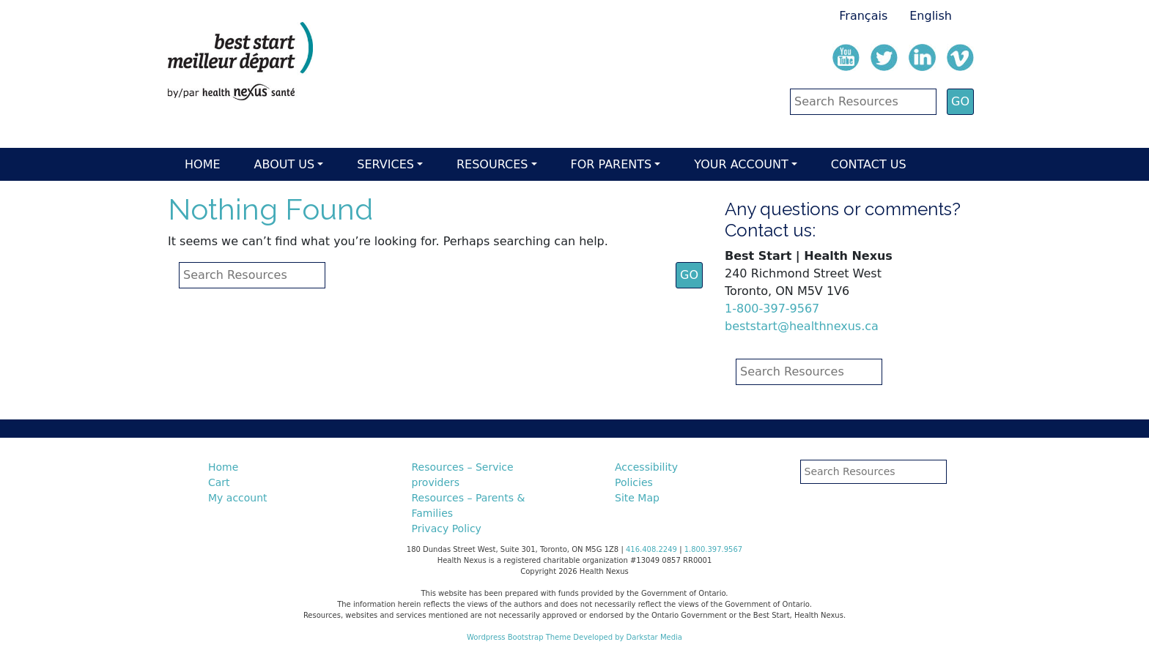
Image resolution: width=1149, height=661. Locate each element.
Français (863, 16)
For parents (611, 164)
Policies (634, 482)
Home (203, 164)
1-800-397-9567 (772, 308)
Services (385, 164)
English (930, 16)
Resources (492, 164)
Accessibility (646, 467)
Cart (219, 482)
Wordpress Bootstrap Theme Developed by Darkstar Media (574, 637)
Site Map (637, 498)
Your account (741, 164)
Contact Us (868, 164)
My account (237, 498)
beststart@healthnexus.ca (802, 326)
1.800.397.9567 (713, 549)
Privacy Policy (446, 528)
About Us (284, 164)
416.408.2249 (651, 549)
